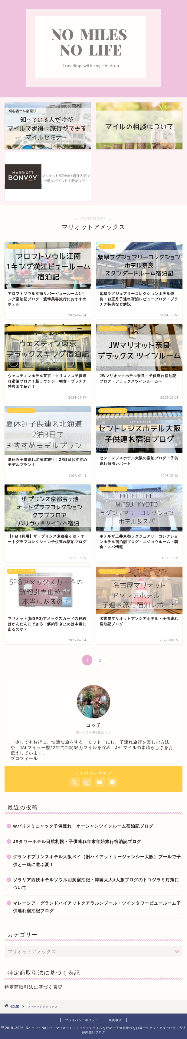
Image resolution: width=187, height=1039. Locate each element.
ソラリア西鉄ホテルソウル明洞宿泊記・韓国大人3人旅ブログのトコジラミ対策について (96, 884)
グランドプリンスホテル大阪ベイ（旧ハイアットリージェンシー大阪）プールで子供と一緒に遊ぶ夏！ (97, 861)
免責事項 (115, 1020)
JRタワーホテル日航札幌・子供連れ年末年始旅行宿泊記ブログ (77, 841)
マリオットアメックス (42, 1006)
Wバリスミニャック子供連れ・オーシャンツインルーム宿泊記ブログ (83, 826)
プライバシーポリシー (81, 1020)
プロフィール (24, 758)
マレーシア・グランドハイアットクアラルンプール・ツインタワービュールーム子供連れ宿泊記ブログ (97, 907)
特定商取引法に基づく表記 (34, 987)
